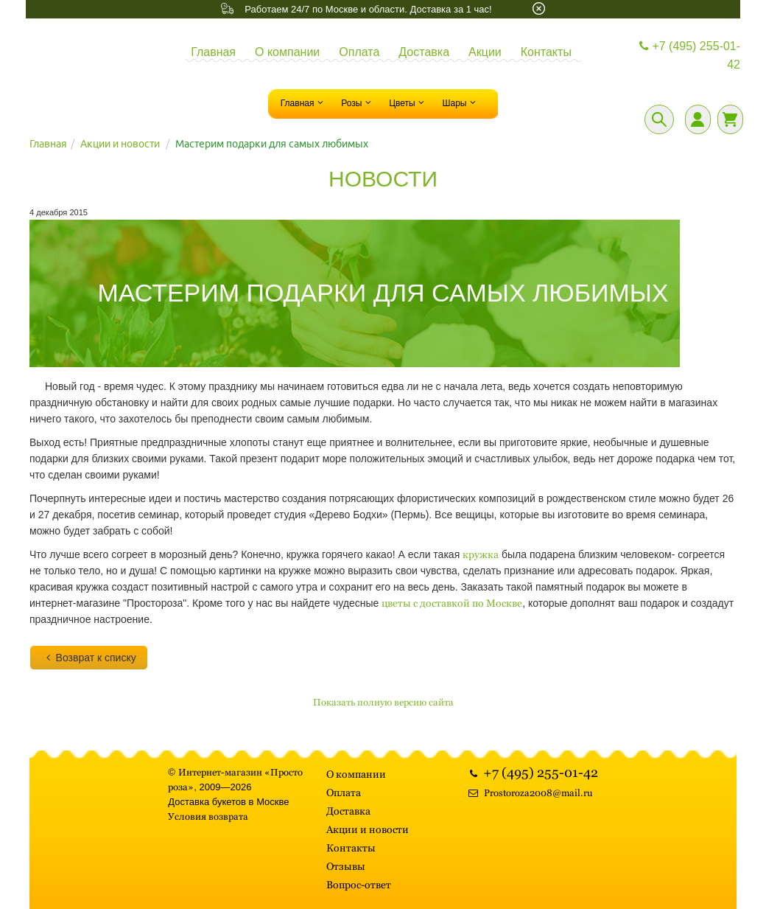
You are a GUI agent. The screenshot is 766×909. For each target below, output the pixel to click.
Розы (357, 102)
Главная (213, 52)
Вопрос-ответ (358, 885)
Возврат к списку (88, 658)
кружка (481, 554)
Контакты (546, 52)
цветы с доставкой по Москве (452, 603)
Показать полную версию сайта (383, 702)
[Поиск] (659, 119)
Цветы (408, 102)
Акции (485, 52)
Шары (460, 102)
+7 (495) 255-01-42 (688, 56)
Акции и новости (120, 144)
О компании (287, 52)
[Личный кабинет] (698, 119)
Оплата (359, 52)
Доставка (423, 52)
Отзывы (345, 866)
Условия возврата (208, 816)
